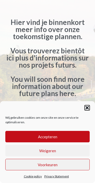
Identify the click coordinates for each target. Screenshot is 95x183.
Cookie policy (33, 176)
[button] (87, 107)
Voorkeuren (48, 164)
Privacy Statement (56, 176)
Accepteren (47, 136)
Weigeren (47, 150)
